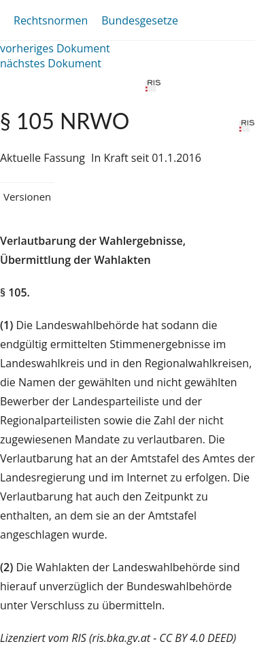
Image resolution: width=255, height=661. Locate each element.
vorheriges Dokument (55, 48)
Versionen (27, 196)
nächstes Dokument (50, 63)
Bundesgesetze (139, 20)
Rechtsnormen (51, 20)
